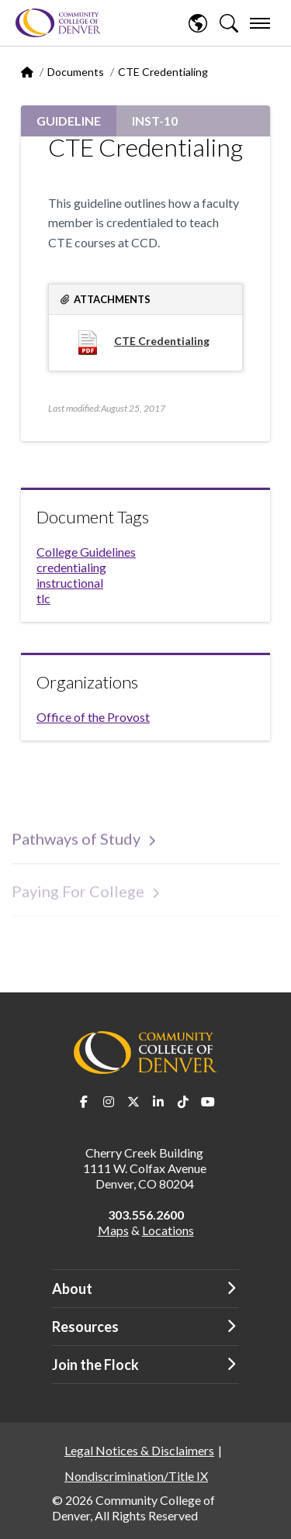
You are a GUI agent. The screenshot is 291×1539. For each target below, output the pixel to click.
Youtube (208, 1101)
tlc (43, 598)
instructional (69, 582)
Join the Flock (95, 1364)
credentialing (71, 567)
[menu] (259, 23)
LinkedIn (158, 1101)
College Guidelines (86, 551)
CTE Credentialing (162, 340)
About (72, 1288)
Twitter (133, 1101)
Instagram (108, 1101)
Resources (85, 1326)
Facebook (83, 1101)
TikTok (183, 1101)
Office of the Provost (93, 716)
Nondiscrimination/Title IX (136, 1475)
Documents (75, 71)
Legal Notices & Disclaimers (139, 1450)
